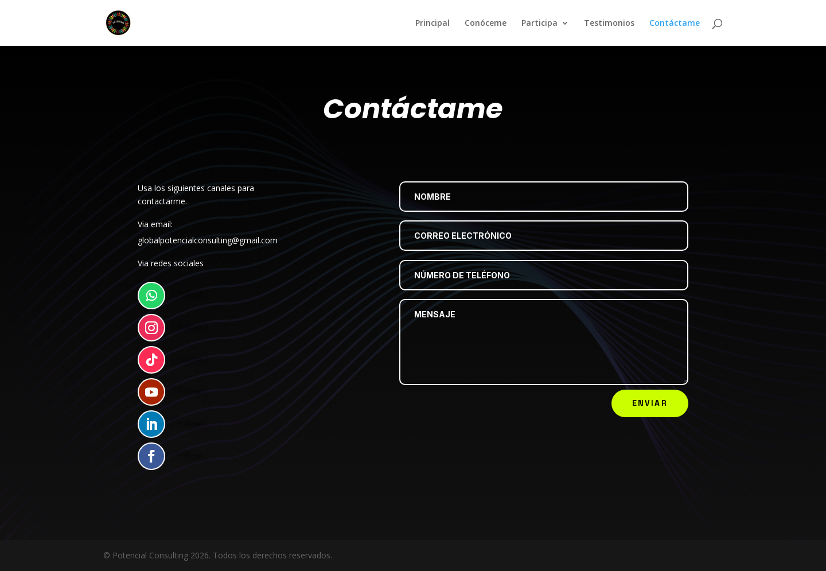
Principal (432, 23)
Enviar (650, 403)
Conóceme (485, 23)
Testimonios (609, 23)
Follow (191, 302)
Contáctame (674, 23)
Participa (539, 23)
